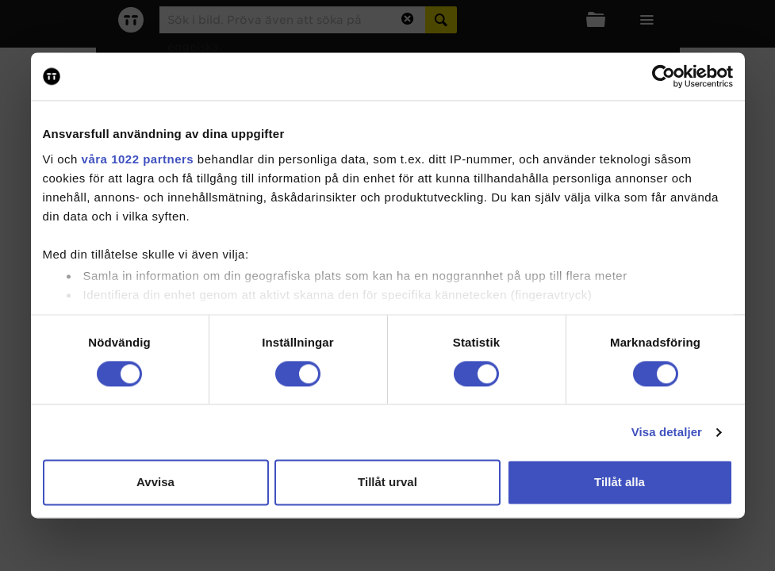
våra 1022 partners (138, 159)
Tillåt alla (619, 482)
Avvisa (155, 482)
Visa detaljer (666, 432)
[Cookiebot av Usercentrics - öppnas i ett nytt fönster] (663, 76)
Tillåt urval (387, 482)
